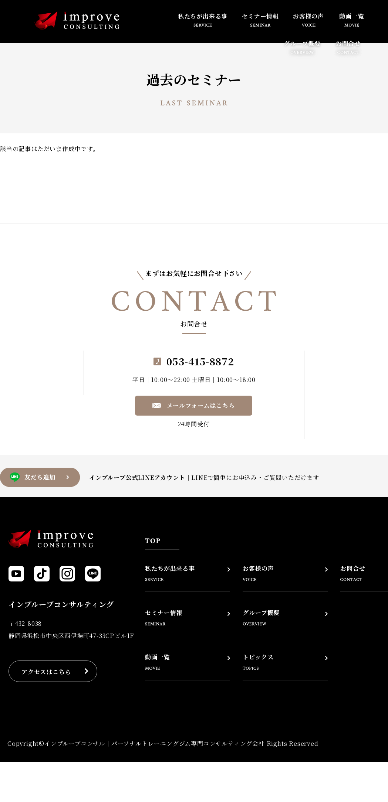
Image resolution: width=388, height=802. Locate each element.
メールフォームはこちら (201, 405)
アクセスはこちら (46, 672)
